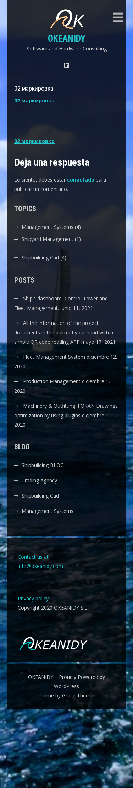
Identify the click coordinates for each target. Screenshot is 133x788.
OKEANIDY (66, 38)
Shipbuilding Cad (40, 257)
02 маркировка (34, 100)
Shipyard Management (47, 239)
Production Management (52, 381)
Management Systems (47, 227)
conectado (80, 179)
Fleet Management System (54, 356)
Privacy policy (33, 598)
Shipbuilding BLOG (43, 465)
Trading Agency (39, 480)
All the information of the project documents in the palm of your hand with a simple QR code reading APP (63, 332)
